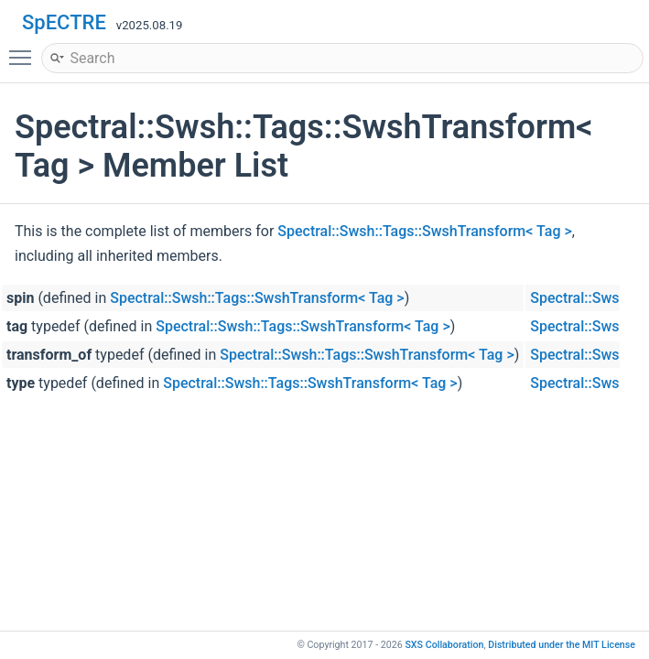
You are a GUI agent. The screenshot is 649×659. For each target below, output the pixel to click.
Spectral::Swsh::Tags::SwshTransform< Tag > (424, 231)
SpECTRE (64, 22)
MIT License (561, 645)
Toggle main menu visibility (24, 49)
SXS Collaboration (444, 645)
